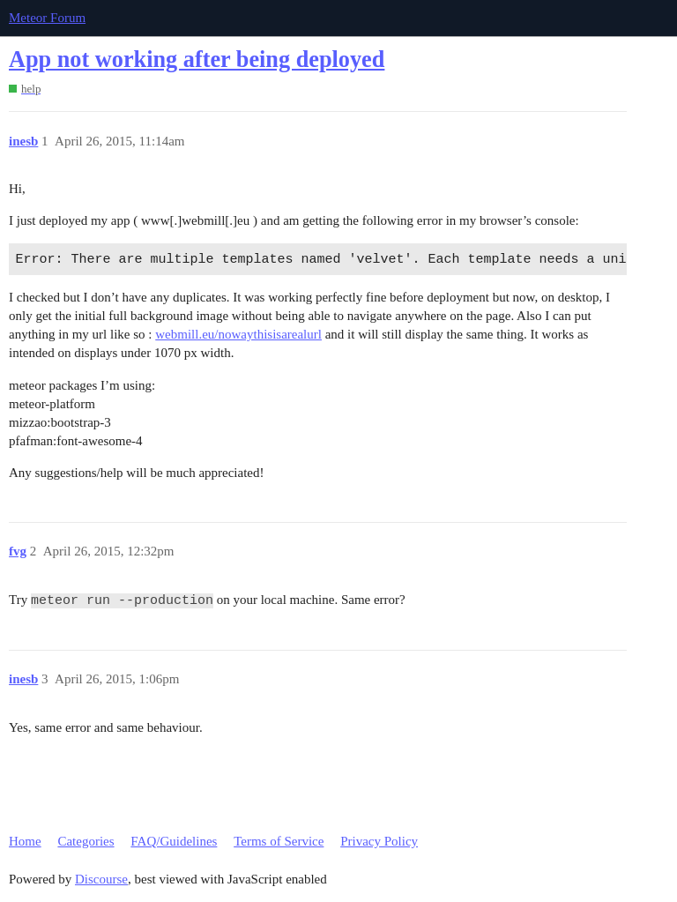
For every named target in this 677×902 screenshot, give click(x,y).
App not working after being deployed (196, 59)
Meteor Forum (47, 18)
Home (25, 841)
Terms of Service (279, 841)
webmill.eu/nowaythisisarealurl (238, 334)
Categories (85, 841)
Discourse (101, 879)
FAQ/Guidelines (173, 841)
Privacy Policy (379, 841)
